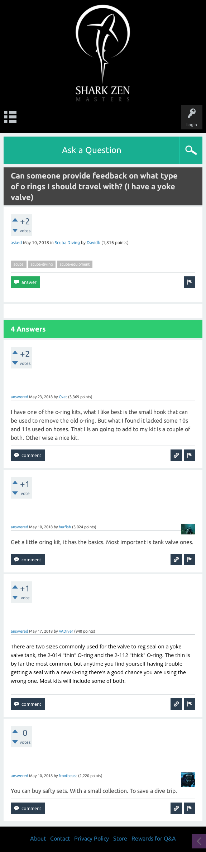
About (38, 838)
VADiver (66, 631)
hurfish (65, 527)
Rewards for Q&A (153, 838)
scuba (19, 264)
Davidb (93, 242)
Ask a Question (91, 150)
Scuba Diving (67, 242)
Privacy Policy (91, 838)
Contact (60, 838)
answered (19, 397)
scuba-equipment (75, 264)
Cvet (63, 397)
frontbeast (68, 776)
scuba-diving (42, 264)
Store (120, 838)
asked (16, 242)
